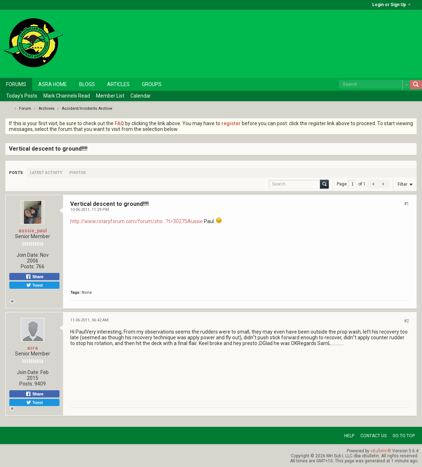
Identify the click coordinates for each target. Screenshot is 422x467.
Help (349, 435)
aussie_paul (33, 231)
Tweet (34, 285)
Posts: (28, 266)
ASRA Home (52, 84)
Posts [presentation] (16, 172)
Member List (110, 96)
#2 (406, 321)
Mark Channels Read (66, 96)
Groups (152, 84)
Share (34, 276)
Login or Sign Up (391, 4)
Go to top (404, 435)
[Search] (374, 84)
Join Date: (27, 255)
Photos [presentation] (77, 172)
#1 (406, 203)
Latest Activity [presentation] (46, 172)
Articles (118, 84)
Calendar (140, 96)
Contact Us (373, 435)
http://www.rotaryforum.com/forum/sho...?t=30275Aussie (136, 221)
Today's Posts (21, 96)
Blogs (87, 84)
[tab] (16, 173)
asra (32, 348)
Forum (25, 108)
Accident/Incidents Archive (87, 108)
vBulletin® (380, 450)
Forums (16, 84)
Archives (46, 108)
